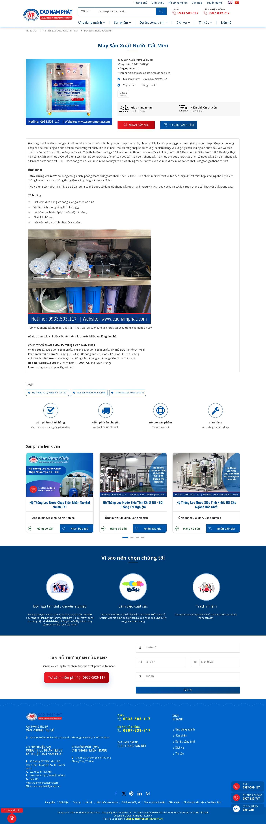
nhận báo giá (136, 125)
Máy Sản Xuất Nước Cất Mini (89, 392)
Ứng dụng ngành (90, 22)
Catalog (197, 2)
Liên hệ (226, 22)
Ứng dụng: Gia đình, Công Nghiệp (53, 518)
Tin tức (204, 22)
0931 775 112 (87, 363)
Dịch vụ (181, 22)
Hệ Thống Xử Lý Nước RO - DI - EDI (60, 30)
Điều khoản (174, 802)
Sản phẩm (121, 22)
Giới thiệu (158, 2)
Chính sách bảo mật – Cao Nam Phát (202, 802)
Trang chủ (140, 2)
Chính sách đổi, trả (131, 802)
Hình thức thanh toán (107, 802)
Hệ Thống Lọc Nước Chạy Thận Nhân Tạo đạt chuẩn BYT (60, 504)
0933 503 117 (53, 363)
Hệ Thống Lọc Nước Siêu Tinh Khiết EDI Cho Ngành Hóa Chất (206, 504)
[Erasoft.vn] (157, 818)
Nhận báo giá (79, 528)
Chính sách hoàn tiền (154, 802)
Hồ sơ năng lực (178, 2)
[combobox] (86, 10)
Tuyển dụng (214, 2)
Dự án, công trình (152, 22)
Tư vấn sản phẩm (179, 125)
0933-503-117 (185, 13)
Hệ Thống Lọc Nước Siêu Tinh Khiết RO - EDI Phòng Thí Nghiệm (133, 504)
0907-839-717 (216, 13)
